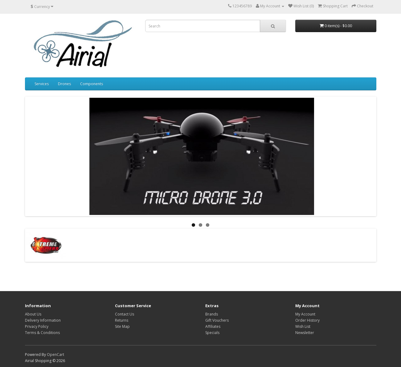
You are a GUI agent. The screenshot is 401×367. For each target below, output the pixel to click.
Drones (64, 83)
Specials (212, 332)
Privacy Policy (36, 326)
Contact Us (124, 314)
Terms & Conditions (42, 332)
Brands (211, 314)
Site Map (122, 326)
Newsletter (304, 332)
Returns (121, 320)
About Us (33, 314)
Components (91, 83)
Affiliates (212, 326)
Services (42, 83)
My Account (305, 314)
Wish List (302, 326)
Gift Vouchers (217, 320)
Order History (307, 320)
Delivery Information (43, 320)
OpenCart (55, 354)
